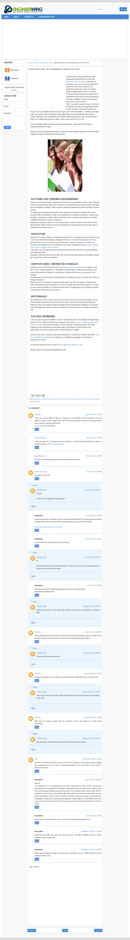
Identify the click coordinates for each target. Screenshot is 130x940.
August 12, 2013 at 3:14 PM (93, 673)
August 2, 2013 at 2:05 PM (93, 632)
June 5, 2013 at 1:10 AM (94, 515)
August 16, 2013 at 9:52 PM (91, 692)
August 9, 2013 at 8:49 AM (91, 653)
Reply (37, 429)
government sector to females (76, 82)
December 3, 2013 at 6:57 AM (92, 759)
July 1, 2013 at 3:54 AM (94, 585)
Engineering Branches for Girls (58, 399)
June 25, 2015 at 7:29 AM (94, 815)
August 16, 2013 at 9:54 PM (91, 738)
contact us (28, 17)
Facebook (14, 78)
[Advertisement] (65, 40)
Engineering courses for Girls (74, 399)
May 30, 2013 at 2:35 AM (94, 456)
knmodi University (40, 438)
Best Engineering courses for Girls (40, 399)
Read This (38, 426)
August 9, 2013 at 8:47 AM (91, 606)
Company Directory (46, 17)
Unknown (38, 414)
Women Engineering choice (43, 62)
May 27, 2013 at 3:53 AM (94, 438)
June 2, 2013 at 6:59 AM (92, 490)
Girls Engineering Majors (89, 399)
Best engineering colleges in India (70, 345)
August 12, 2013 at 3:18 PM (93, 717)
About (16, 17)
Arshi (36, 759)
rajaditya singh (41, 490)
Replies (35, 485)
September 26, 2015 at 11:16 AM (91, 831)
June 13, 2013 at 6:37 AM (92, 557)
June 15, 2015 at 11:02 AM (93, 779)
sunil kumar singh (41, 471)
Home (6, 17)
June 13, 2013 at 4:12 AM (94, 539)
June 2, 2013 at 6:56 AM (94, 471)
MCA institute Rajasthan (56, 444)
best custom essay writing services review (48, 527)
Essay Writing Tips (40, 456)
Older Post (98, 930)
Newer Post (32, 930)
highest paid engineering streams (70, 267)
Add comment (34, 867)
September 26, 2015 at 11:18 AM (91, 849)
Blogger (14, 90)
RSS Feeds (15, 70)
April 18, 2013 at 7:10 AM (94, 414)
